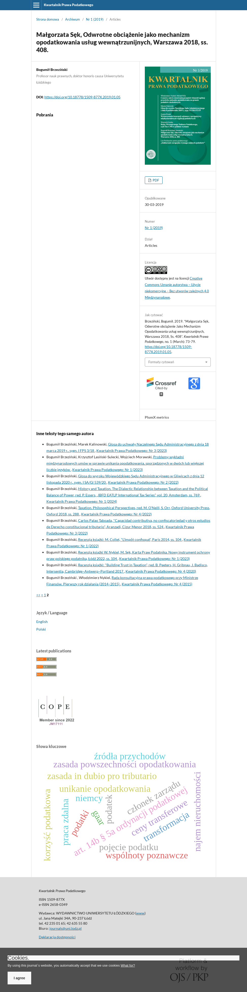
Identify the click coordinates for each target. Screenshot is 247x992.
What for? (128, 965)
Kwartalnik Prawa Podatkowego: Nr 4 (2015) (157, 584)
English (42, 621)
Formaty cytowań (161, 362)
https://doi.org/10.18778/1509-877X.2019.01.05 (82, 97)
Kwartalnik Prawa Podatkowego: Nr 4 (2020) (161, 571)
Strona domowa (47, 19)
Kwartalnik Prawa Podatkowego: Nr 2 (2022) (143, 482)
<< (38, 595)
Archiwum (72, 19)
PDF (155, 180)
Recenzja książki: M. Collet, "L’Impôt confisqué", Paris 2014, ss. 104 (130, 539)
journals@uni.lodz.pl (65, 928)
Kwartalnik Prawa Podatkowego (68, 5)
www (140, 913)
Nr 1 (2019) (94, 19)
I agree (19, 978)
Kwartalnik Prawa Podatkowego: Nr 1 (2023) (107, 469)
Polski (41, 629)
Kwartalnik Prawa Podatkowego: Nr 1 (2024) (81, 501)
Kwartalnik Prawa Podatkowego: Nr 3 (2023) (131, 450)
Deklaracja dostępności (57, 937)
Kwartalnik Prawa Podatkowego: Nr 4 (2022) (116, 514)
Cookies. (18, 957)
